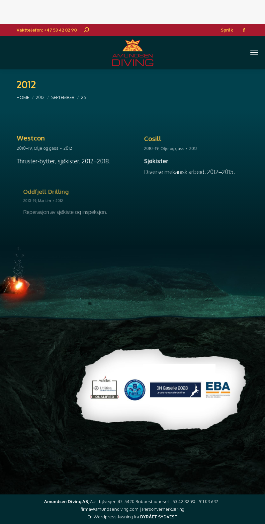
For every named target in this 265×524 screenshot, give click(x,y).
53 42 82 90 (184, 501)
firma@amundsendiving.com (109, 509)
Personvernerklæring (163, 509)
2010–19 (28, 148)
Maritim (49, 201)
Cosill (159, 140)
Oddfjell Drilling (50, 194)
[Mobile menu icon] (254, 52)
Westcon (34, 139)
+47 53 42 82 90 (60, 30)
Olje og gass (48, 148)
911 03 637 (208, 501)
